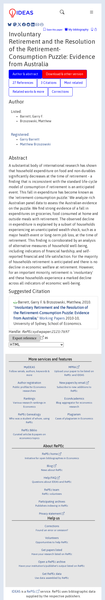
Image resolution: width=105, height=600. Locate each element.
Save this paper (55, 30)
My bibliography (76, 29)
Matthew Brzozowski (35, 144)
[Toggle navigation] (62, 13)
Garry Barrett (30, 139)
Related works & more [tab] (28, 91)
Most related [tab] (73, 83)
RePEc (33, 591)
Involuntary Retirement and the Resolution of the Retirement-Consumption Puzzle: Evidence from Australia (51, 312)
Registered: (20, 134)
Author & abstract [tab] (25, 74)
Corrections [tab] (60, 91)
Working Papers (52, 318)
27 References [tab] (23, 83)
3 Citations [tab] (49, 83)
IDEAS (16, 591)
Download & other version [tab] (64, 74)
